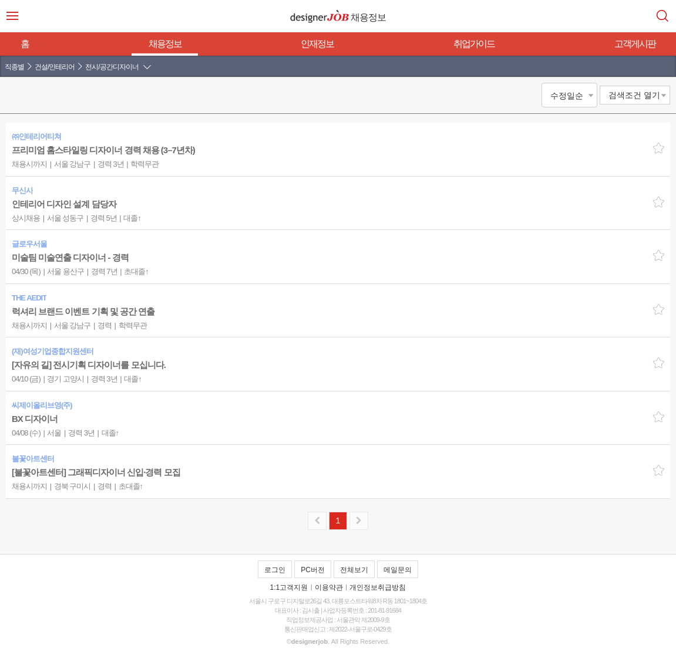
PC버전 (313, 570)
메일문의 (398, 570)
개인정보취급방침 (377, 587)
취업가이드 (474, 44)
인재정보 (317, 44)
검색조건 (634, 95)
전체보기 (354, 570)
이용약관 (329, 587)
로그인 (274, 570)
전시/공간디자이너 (111, 67)
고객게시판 (634, 44)
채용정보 (165, 44)
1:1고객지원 (289, 587)
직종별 (14, 67)
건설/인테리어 (55, 67)
